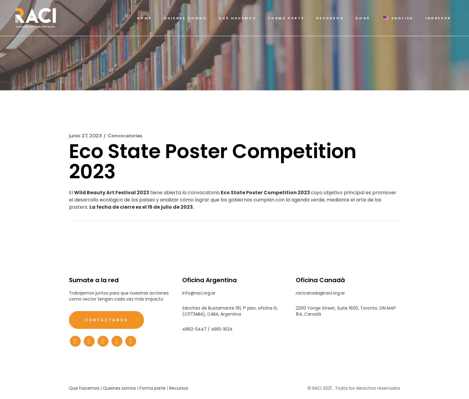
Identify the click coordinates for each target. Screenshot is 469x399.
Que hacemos (84, 388)
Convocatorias (125, 136)
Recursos (178, 388)
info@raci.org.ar (198, 293)
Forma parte (152, 388)
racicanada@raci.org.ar (320, 293)
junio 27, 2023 (85, 136)
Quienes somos (119, 388)
